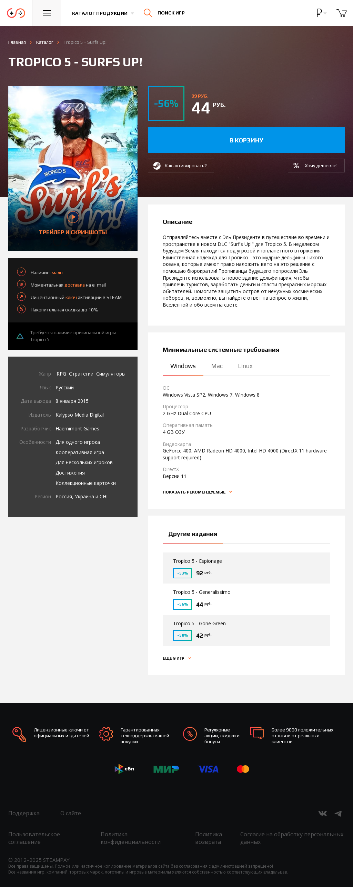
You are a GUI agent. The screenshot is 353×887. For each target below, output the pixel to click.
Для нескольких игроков (84, 462)
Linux (245, 365)
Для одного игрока (78, 442)
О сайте (70, 813)
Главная (17, 42)
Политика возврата (208, 838)
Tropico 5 (40, 339)
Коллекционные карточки (86, 483)
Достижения (70, 472)
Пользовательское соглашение (34, 838)
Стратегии (81, 373)
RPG (61, 373)
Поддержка (24, 813)
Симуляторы (110, 373)
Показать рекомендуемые (194, 492)
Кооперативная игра (80, 452)
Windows (183, 365)
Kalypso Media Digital (80, 414)
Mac (217, 365)
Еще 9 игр (174, 658)
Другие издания (193, 533)
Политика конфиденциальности (131, 838)
